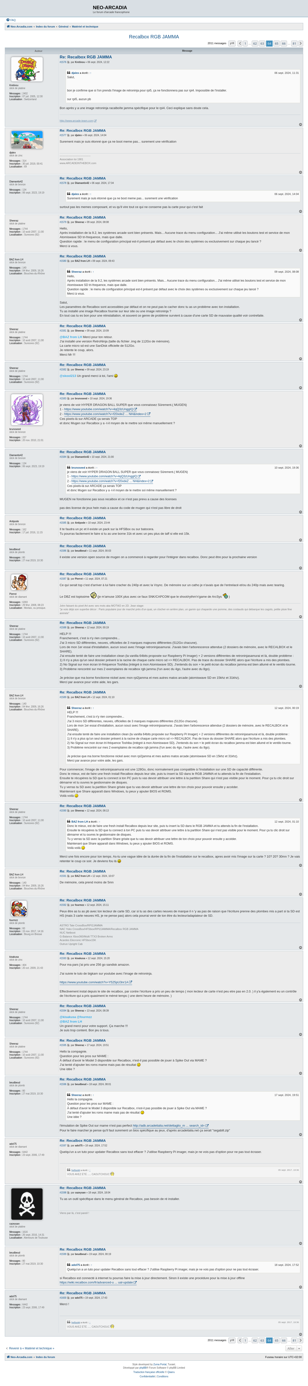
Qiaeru (171, 1372)
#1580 (63, 261)
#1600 (63, 1297)
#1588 (63, 627)
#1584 (63, 457)
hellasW (75, 1170)
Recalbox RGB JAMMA (154, 36)
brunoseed (78, 467)
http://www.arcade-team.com (76, 120)
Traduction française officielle (148, 1372)
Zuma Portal (159, 1364)
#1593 (63, 958)
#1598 (63, 1192)
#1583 (63, 398)
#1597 (63, 1145)
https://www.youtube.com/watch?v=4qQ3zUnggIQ (98, 409)
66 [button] (284, 43)
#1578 (63, 183)
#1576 (63, 62)
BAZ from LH (79, 821)
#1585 (63, 522)
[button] (232, 43)
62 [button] (255, 43)
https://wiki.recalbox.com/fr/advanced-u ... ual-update (96, 1282)
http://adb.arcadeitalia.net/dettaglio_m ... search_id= (169, 1125)
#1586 (63, 550)
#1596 (63, 1084)
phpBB (143, 1367)
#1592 (63, 905)
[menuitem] (11, 20)
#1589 (63, 697)
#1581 (63, 330)
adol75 (75, 1264)
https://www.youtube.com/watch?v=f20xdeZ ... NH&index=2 (105, 414)
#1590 (63, 810)
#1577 (63, 135)
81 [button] (294, 43)
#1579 (63, 222)
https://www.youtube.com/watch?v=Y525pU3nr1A (94, 982)
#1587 (63, 578)
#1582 (63, 369)
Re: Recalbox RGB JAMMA (86, 57)
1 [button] (245, 43)
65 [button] (276, 43)
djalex (75, 72)
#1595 (63, 1045)
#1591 (63, 876)
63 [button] (262, 43)
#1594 (63, 1010)
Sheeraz (76, 271)
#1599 (63, 1254)
